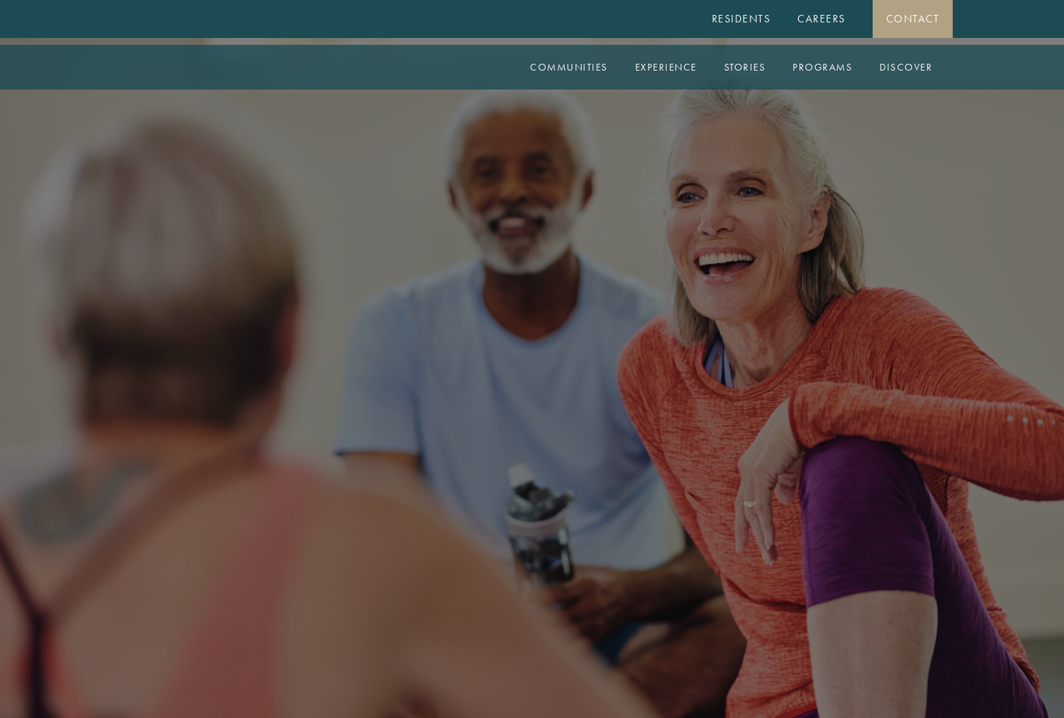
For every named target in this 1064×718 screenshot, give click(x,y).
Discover (905, 67)
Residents (741, 18)
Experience (666, 67)
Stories (745, 67)
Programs (822, 67)
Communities (569, 67)
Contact (913, 18)
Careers (821, 18)
